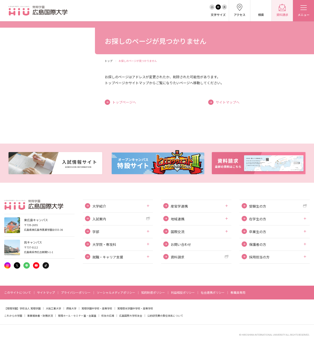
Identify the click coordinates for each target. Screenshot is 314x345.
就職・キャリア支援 (107, 256)
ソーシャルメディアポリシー (116, 292)
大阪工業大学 (53, 308)
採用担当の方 (259, 256)
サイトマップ (46, 292)
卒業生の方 (257, 231)
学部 (95, 231)
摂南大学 (71, 308)
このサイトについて (17, 292)
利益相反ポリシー (183, 292)
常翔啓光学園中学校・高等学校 (135, 308)
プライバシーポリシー (76, 292)
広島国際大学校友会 (130, 315)
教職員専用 (238, 292)
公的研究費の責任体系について (165, 315)
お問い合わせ (181, 244)
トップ (108, 61)
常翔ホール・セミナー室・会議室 (77, 315)
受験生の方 (257, 206)
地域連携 (177, 218)
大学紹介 (99, 206)
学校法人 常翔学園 (30, 308)
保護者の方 (257, 244)
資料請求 (177, 256)
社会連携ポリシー (213, 292)
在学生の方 (257, 218)
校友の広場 (107, 315)
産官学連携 (179, 206)
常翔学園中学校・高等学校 (97, 308)
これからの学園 (13, 315)
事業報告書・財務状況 (40, 315)
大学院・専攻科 (104, 244)
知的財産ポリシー (153, 292)
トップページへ (124, 102)
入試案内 (99, 218)
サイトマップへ (227, 102)
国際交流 (177, 231)
